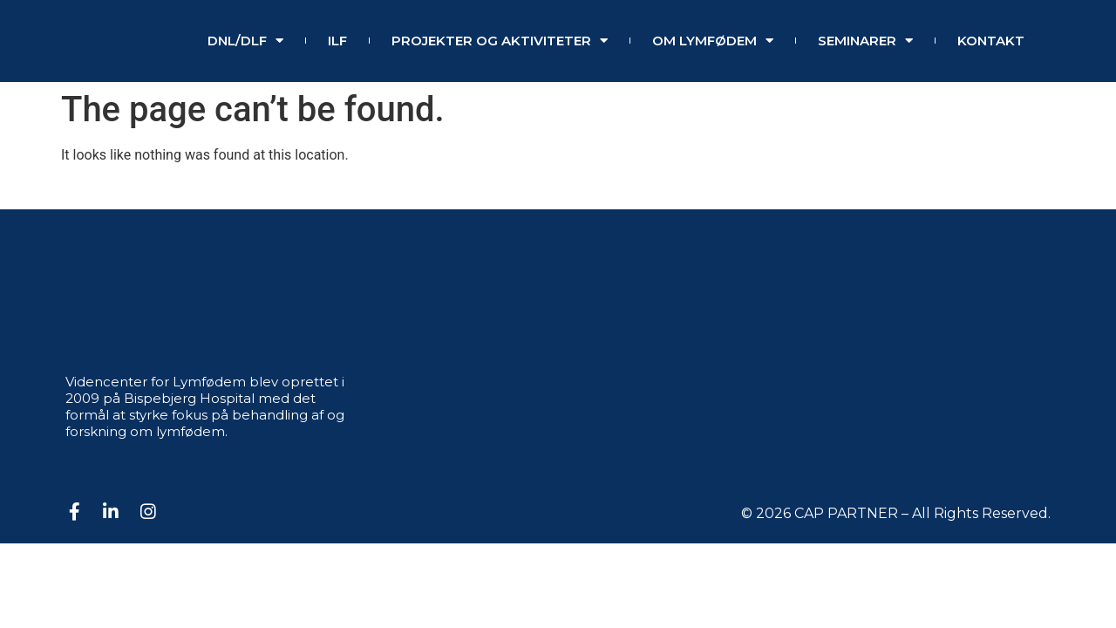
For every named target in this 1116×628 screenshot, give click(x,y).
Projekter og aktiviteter (499, 41)
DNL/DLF (245, 41)
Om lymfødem (712, 41)
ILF (337, 40)
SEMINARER (865, 41)
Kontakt (990, 40)
